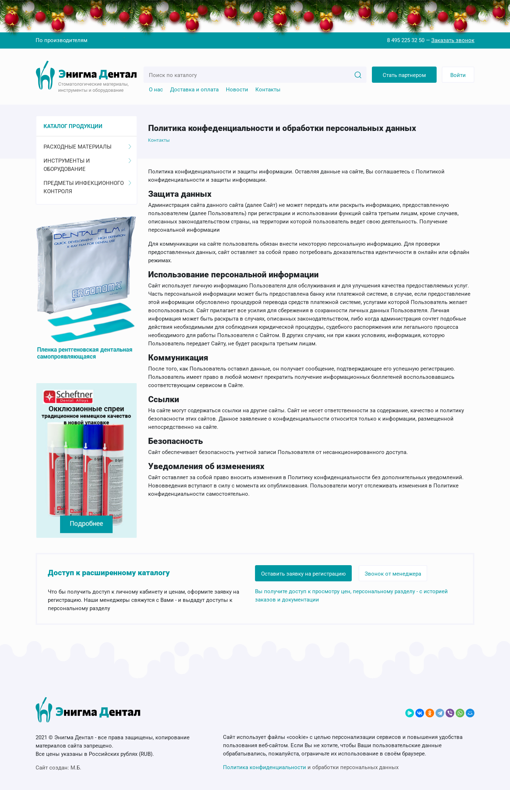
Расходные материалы (87, 147)
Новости (237, 89)
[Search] (358, 74)
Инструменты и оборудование (87, 165)
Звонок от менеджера (393, 574)
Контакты (268, 89)
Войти (458, 75)
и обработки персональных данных (311, 767)
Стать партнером (404, 75)
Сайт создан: (58, 767)
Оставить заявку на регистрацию (303, 574)
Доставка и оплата (194, 89)
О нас (156, 89)
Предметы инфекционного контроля (87, 187)
